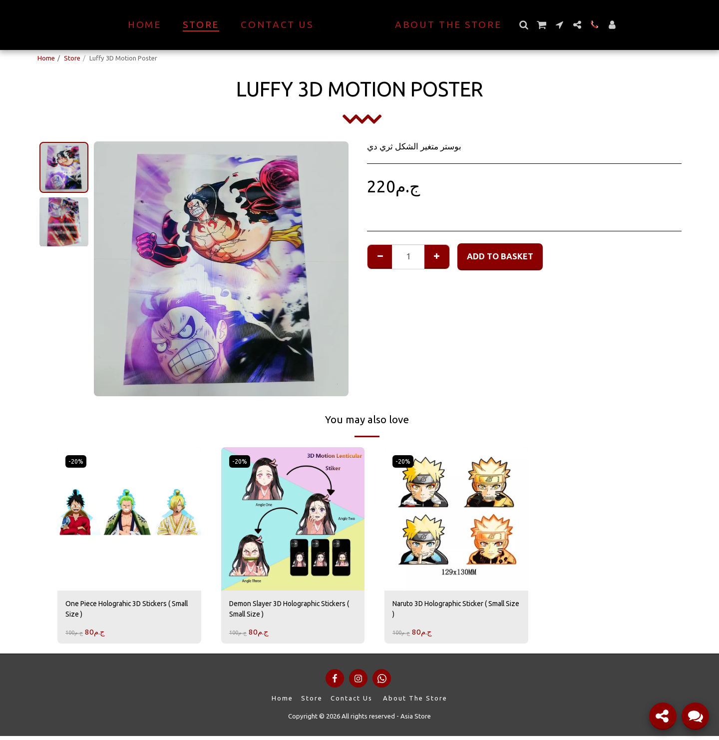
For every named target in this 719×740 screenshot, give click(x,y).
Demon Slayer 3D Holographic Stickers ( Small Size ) (284, 611)
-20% (77, 461)
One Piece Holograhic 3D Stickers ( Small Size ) (127, 611)
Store (72, 57)
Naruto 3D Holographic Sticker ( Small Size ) (450, 611)
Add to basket (500, 256)
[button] (541, 24)
